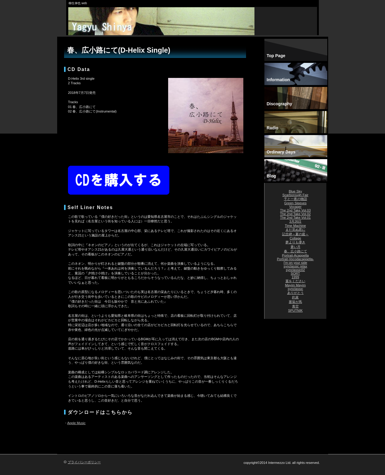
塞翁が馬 (295, 302)
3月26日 (295, 221)
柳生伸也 (162, 27)
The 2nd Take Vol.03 (295, 210)
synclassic (295, 289)
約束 (295, 297)
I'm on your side (295, 262)
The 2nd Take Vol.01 (295, 217)
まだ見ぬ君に (295, 229)
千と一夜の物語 (295, 199)
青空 (295, 306)
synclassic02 (295, 270)
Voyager (295, 206)
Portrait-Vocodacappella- (295, 259)
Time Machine (295, 225)
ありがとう (295, 293)
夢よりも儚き (295, 242)
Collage (295, 238)
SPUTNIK (295, 310)
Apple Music (76, 423)
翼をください (295, 281)
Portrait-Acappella (295, 255)
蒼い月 (295, 246)
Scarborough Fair (295, 195)
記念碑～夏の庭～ (295, 234)
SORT (295, 273)
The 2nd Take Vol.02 (295, 214)
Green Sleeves (295, 203)
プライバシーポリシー (84, 462)
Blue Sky (295, 191)
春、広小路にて (295, 251)
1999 (295, 277)
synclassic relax (295, 266)
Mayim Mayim (295, 285)
